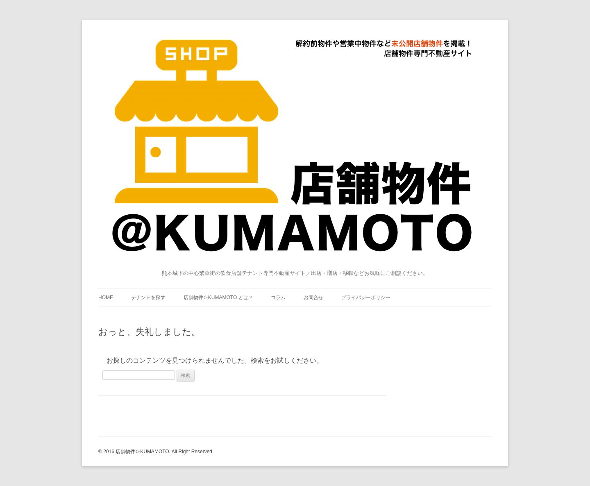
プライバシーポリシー (365, 297)
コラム (278, 297)
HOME (105, 297)
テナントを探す (148, 297)
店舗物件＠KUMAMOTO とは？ (218, 297)
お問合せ (313, 297)
